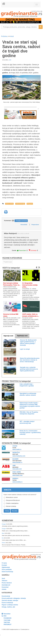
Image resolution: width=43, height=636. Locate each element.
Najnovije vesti (8, 336)
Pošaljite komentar (21, 220)
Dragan (4, 524)
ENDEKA (15, 478)
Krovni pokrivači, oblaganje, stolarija (14, 598)
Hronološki (24, 224)
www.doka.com (17, 475)
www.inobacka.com (18, 456)
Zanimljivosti (6, 585)
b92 (10, 60)
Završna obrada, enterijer (10, 600)
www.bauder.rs (17, 462)
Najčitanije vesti (22, 336)
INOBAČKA (16, 452)
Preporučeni (35, 224)
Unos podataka (7, 569)
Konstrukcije (6, 596)
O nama (4, 563)
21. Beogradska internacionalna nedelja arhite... (29, 285)
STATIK (14, 446)
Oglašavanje (6, 567)
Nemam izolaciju (11, 506)
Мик (3, 533)
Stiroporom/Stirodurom (13, 500)
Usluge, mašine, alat (8, 607)
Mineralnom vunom (12, 497)
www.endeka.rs (17, 482)
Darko (4, 542)
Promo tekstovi (7, 583)
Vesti (12, 36)
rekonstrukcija (20, 204)
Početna (4, 36)
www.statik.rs (16, 449)
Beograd (29, 204)
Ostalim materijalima (12, 503)
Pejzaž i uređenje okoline (10, 605)
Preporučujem (22, 250)
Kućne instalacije (7, 602)
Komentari (7, 520)
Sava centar (9, 204)
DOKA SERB (16, 472)
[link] (21, 14)
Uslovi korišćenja (7, 571)
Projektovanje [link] (8, 262)
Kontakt (4, 565)
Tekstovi (4, 580)
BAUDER (15, 459)
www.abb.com (17, 469)
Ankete (4, 589)
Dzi (3, 538)
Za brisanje (33, 250)
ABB (13, 465)
